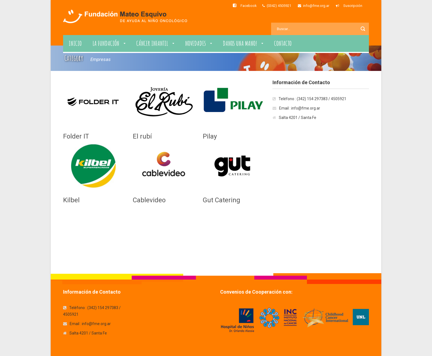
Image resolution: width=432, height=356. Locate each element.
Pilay (210, 136)
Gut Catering (221, 200)
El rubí (142, 136)
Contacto (282, 43)
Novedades (195, 43)
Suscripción (352, 6)
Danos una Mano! (240, 43)
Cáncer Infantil (152, 43)
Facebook (249, 6)
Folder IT (76, 136)
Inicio (75, 43)
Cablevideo (149, 200)
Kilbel (71, 200)
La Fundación (106, 43)
